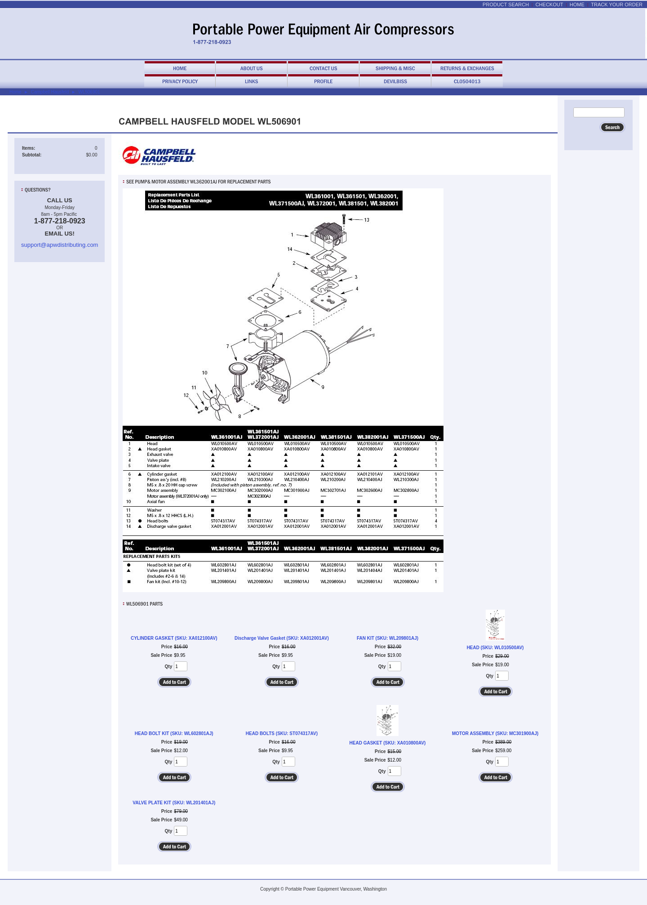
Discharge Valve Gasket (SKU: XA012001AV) (282, 638)
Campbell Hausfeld (50, 91)
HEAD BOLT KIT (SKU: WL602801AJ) (174, 733)
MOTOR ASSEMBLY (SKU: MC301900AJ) (495, 733)
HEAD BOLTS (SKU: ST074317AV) (282, 733)
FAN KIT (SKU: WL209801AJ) (387, 638)
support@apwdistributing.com (59, 244)
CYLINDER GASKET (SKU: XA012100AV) (174, 638)
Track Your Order (617, 4)
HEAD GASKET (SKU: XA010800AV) (388, 742)
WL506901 (89, 91)
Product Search (506, 4)
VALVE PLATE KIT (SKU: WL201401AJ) (174, 802)
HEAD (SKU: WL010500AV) (495, 647)
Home (577, 4)
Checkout (549, 4)
